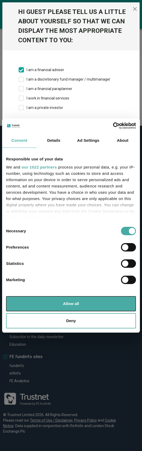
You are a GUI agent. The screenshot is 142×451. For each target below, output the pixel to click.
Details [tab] (53, 140)
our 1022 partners (39, 167)
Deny (71, 320)
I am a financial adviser (45, 69)
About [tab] (123, 140)
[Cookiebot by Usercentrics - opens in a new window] (113, 125)
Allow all (71, 303)
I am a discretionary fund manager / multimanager (68, 79)
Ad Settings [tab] (88, 140)
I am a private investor (45, 107)
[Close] (135, 9)
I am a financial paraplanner (49, 88)
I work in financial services (48, 98)
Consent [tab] (19, 140)
